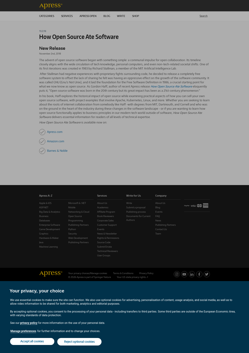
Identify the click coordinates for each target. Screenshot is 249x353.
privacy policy (28, 323)
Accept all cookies (32, 342)
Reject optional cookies (79, 342)
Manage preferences (23, 331)
